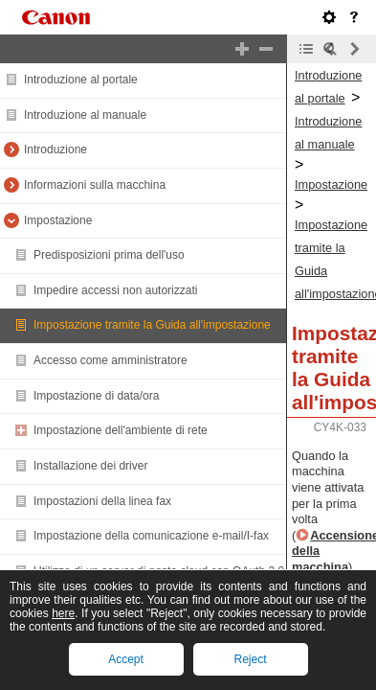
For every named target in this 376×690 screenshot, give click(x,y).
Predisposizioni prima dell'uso (109, 255)
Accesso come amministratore (110, 360)
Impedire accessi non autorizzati (115, 290)
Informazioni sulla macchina (95, 185)
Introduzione (55, 149)
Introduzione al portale (81, 79)
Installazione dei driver (90, 465)
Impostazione (58, 220)
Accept (126, 659)
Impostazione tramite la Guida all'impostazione (152, 325)
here (63, 613)
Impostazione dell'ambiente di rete (120, 430)
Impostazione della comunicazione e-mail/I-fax (151, 535)
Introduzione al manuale (85, 115)
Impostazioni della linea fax (102, 501)
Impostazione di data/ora (96, 395)
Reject (249, 659)
